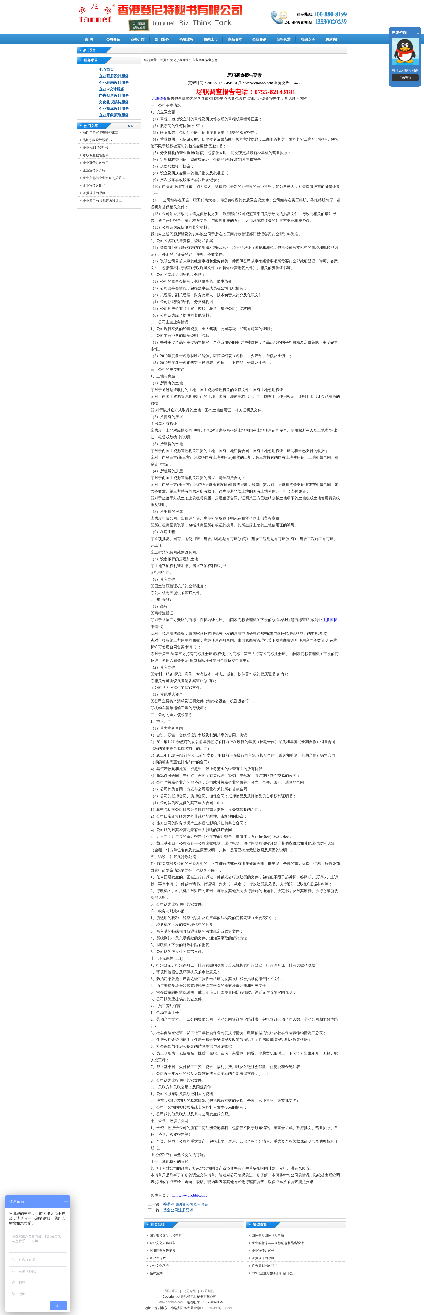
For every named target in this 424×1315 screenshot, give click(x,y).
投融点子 (308, 39)
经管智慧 (284, 39)
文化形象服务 (179, 60)
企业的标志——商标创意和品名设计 (278, 1243)
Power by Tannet (220, 1308)
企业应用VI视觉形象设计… (102, 201)
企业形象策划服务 (114, 115)
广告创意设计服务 (114, 96)
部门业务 (162, 39)
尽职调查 (159, 99)
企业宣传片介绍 (94, 170)
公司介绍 (113, 39)
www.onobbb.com (171, 1302)
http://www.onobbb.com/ (188, 1195)
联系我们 (332, 39)
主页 (163, 60)
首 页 (89, 39)
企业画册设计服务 (114, 76)
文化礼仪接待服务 (114, 102)
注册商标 (329, 620)
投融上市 (211, 39)
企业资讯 (259, 39)
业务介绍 (138, 39)
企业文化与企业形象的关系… (104, 178)
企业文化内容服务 (162, 1243)
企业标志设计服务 (114, 83)
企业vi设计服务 (111, 89)
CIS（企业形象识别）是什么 (272, 1273)
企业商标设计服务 (114, 109)
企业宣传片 (158, 1258)
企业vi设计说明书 (95, 147)
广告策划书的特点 (265, 1266)
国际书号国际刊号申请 (166, 1235)
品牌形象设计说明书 (97, 140)
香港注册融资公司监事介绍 (185, 1204)
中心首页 (106, 70)
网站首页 (171, 1291)
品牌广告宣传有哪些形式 (100, 132)
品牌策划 (156, 1273)
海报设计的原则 (94, 193)
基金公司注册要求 (178, 1210)
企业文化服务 (159, 1266)
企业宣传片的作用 (96, 163)
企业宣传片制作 (94, 185)
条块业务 (186, 39)
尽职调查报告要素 (96, 155)
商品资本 (235, 39)
